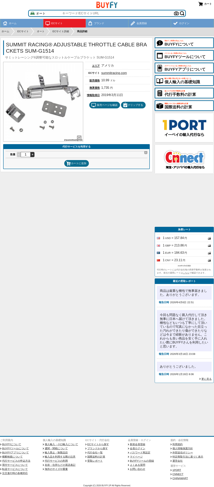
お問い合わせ (137, 469)
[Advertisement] (184, 200)
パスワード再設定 (140, 452)
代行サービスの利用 (56, 460)
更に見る (206, 378)
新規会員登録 (137, 444)
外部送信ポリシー (182, 452)
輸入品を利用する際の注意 (60, 456)
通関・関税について (56, 448)
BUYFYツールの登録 (142, 460)
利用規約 (177, 444)
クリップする (133, 105)
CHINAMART (180, 478)
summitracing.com (114, 73)
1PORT (176, 470)
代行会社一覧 (95, 452)
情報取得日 (93, 95)
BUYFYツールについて (15, 448)
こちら (186, 273)
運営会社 (177, 460)
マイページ (136, 456)
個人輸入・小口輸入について (61, 444)
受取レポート (95, 460)
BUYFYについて (11, 444)
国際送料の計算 (96, 456)
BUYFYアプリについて (15, 452)
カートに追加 (76, 163)
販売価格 (94, 80)
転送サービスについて (15, 469)
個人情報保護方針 (182, 448)
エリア (96, 65)
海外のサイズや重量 (56, 469)
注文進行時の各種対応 (15, 473)
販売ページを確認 (104, 105)
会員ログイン (137, 448)
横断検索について (12, 456)
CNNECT (177, 474)
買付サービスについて (15, 464)
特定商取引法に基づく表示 (187, 456)
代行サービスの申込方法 (16, 460)
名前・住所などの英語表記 (60, 464)
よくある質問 (137, 464)
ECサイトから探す (98, 444)
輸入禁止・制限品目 (56, 452)
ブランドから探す (97, 448)
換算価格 (94, 87)
